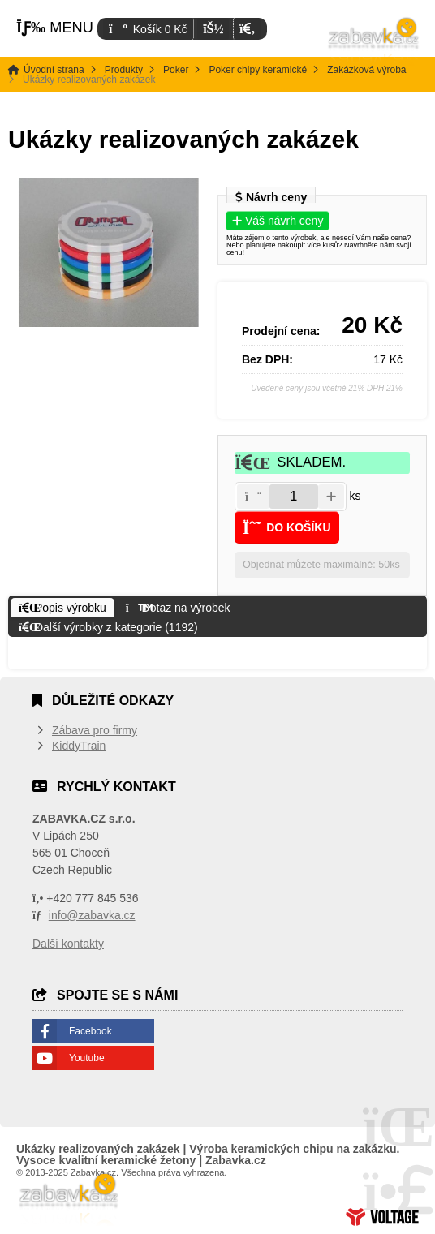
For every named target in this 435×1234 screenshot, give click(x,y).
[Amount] (293, 496)
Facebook (90, 1031)
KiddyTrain (79, 745)
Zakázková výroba (366, 70)
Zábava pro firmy (94, 730)
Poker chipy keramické (258, 70)
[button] (247, 29)
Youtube (87, 1058)
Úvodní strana (374, 41)
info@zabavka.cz (92, 915)
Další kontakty (68, 943)
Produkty (124, 70)
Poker (175, 70)
